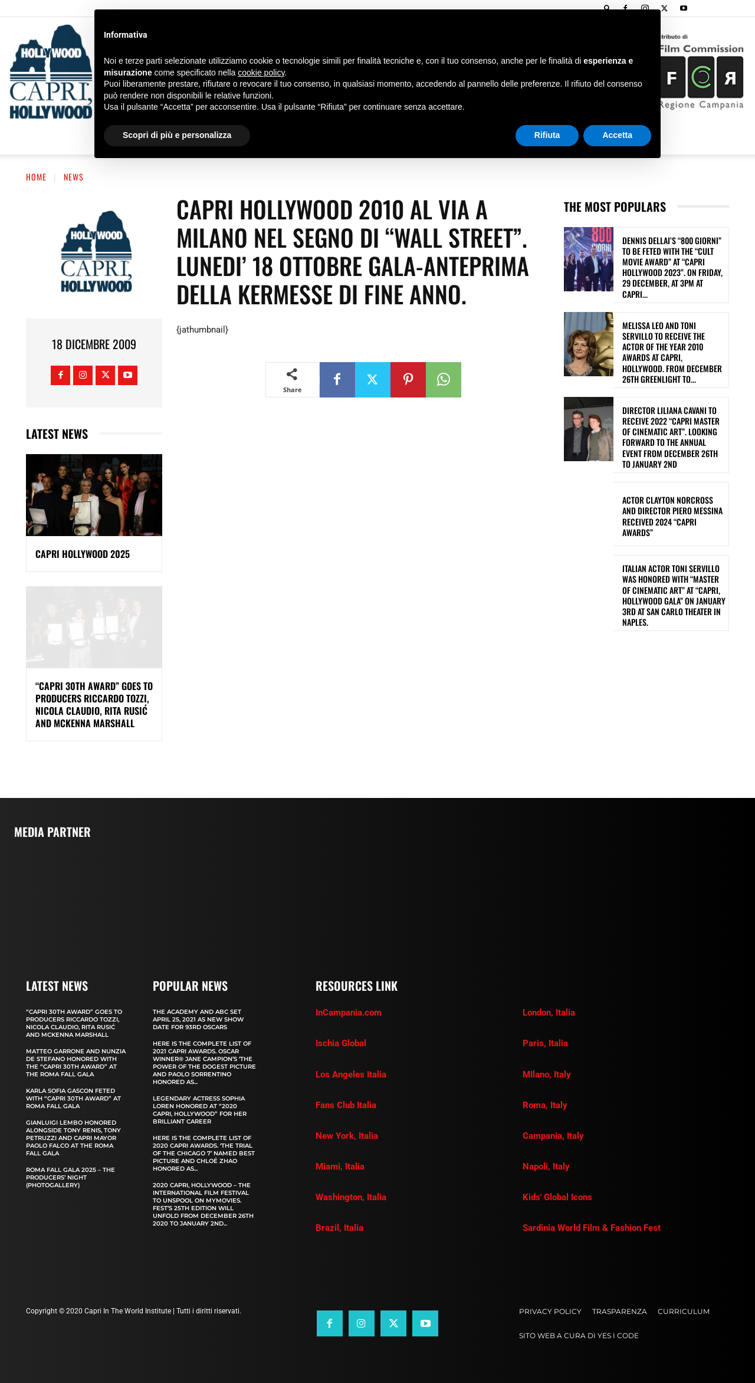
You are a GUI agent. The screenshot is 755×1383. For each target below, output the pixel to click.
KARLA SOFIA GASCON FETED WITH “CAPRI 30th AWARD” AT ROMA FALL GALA (73, 1098)
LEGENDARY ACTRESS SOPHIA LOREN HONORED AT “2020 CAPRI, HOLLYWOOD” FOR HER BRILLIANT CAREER (200, 1110)
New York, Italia (347, 1136)
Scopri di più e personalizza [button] (177, 135)
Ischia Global (341, 1043)
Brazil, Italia (339, 1228)
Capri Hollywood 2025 (82, 554)
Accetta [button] (617, 135)
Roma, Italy (545, 1105)
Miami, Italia (340, 1166)
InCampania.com (349, 1012)
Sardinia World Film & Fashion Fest (592, 1228)
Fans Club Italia (346, 1105)
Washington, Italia (351, 1197)
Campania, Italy (553, 1136)
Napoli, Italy (546, 1166)
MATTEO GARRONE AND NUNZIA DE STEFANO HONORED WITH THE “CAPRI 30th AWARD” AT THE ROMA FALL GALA (76, 1062)
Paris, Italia (545, 1043)
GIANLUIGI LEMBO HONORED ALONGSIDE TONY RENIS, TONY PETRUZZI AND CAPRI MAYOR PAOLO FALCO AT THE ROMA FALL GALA (73, 1138)
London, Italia (549, 1012)
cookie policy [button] (261, 72)
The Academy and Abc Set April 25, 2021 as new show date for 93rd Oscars (198, 1019)
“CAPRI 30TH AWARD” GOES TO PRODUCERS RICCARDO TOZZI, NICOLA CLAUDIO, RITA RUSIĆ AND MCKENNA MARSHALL (94, 704)
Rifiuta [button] (547, 135)
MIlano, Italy (547, 1074)
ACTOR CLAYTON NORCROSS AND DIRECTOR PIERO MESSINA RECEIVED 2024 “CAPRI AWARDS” (672, 516)
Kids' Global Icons (557, 1197)
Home (36, 176)
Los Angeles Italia (351, 1074)
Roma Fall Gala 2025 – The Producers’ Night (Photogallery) (70, 1177)
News (74, 176)
